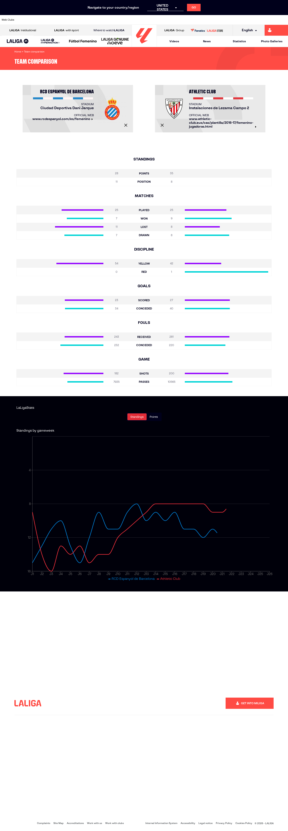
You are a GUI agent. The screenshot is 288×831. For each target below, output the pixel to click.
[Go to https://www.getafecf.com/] (106, 20)
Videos (174, 41)
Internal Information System (161, 823)
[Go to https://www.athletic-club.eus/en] (25, 20)
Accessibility (188, 823)
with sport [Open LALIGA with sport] (66, 30)
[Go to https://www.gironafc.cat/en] (120, 20)
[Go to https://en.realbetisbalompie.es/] (202, 20)
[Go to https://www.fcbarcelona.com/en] (93, 20)
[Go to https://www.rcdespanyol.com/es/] (175, 20)
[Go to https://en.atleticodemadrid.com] (38, 20)
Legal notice (205, 823)
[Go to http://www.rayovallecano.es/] (147, 20)
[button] (18, 41)
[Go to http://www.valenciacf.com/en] (270, 20)
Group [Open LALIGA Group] (174, 30)
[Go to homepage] (144, 45)
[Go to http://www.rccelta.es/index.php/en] (161, 20)
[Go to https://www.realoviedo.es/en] (229, 20)
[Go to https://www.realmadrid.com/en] (215, 20)
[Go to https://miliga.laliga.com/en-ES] (276, 30)
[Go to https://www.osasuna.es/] (52, 20)
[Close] (126, 125)
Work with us (94, 823)
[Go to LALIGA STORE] (207, 30)
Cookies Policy (243, 823)
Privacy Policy (224, 823)
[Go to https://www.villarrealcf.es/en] (283, 20)
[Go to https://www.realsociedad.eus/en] (243, 20)
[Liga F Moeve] (83, 41)
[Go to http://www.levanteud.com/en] (134, 20)
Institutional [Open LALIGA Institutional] (22, 30)
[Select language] (248, 30)
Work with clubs (114, 823)
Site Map (58, 823)
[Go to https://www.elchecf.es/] (79, 20)
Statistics (239, 41)
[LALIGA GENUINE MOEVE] (115, 41)
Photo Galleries (271, 41)
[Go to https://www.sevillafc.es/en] (256, 20)
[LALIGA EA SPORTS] (18, 41)
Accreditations (75, 823)
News (207, 41)
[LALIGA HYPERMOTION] (50, 41)
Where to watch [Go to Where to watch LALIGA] (108, 30)
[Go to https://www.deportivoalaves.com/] (66, 20)
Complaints (43, 823)
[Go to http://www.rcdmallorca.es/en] (188, 20)
